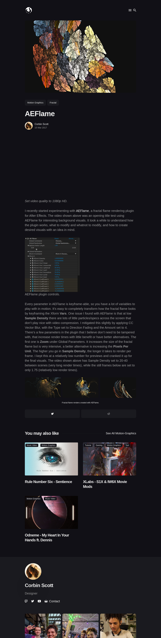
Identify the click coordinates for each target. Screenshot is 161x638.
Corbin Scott (41, 124)
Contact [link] (52, 601)
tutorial (88, 445)
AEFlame (82, 211)
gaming (99, 445)
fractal (53, 102)
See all (121, 433)
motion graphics (35, 102)
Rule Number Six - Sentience (48, 481)
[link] (26, 601)
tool (127, 445)
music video (32, 445)
